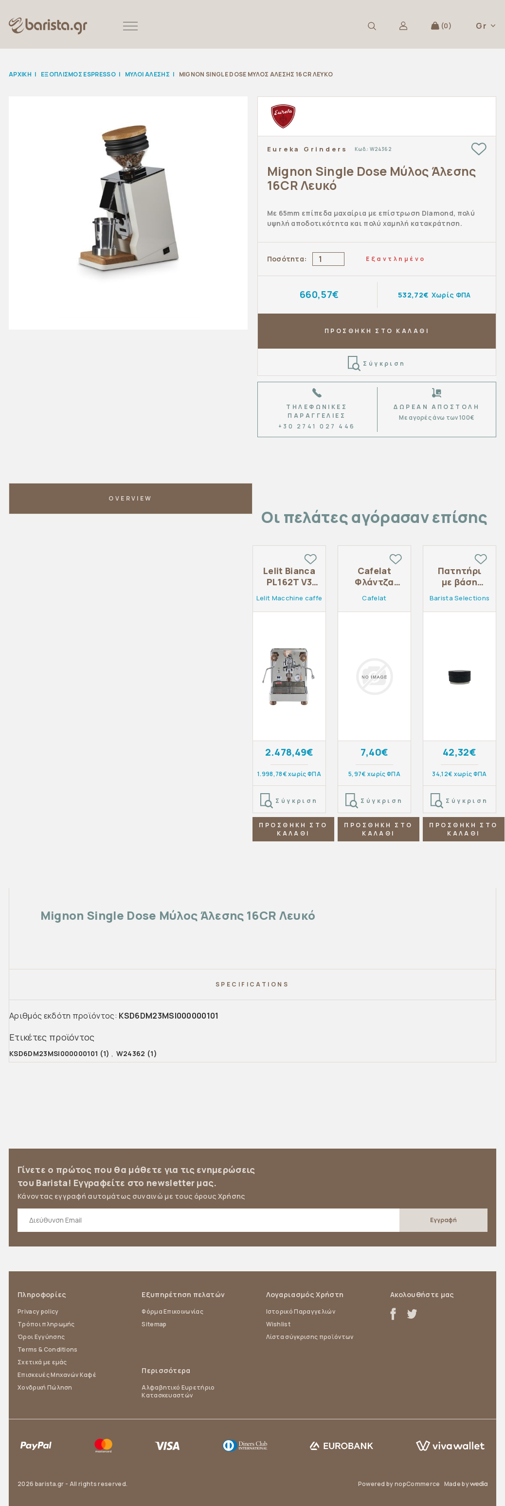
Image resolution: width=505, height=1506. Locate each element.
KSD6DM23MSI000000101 (53, 1053)
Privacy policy (38, 1311)
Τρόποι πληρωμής (46, 1324)
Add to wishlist (479, 148)
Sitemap (154, 1324)
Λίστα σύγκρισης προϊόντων (310, 1337)
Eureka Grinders (307, 149)
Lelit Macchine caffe (289, 598)
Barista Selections (460, 598)
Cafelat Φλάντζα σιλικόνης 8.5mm (374, 576)
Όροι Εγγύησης (41, 1337)
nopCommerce (417, 1484)
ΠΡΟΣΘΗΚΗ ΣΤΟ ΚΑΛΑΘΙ (377, 331)
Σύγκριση (377, 364)
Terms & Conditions (48, 1349)
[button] (130, 26)
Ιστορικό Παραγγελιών (300, 1311)
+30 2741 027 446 (317, 426)
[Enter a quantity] (328, 259)
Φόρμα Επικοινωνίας (172, 1311)
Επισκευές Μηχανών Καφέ (57, 1375)
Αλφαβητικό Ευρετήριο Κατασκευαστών (178, 1391)
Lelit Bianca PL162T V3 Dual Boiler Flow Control (289, 576)
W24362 (130, 1053)
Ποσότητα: (287, 258)
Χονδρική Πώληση (45, 1387)
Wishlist (278, 1324)
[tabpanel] (289, 703)
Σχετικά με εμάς (42, 1362)
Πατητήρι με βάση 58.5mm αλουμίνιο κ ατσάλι (459, 576)
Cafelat (374, 598)
